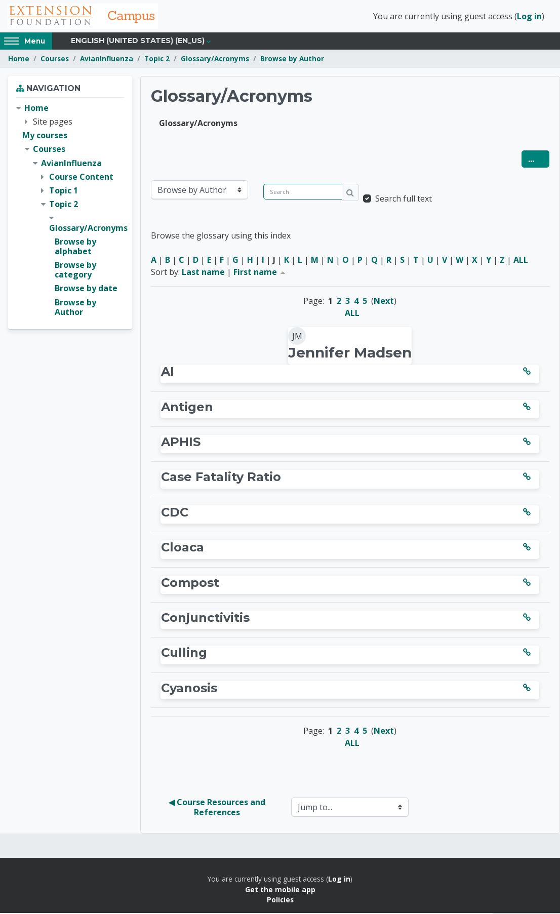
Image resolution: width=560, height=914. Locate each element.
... (538, 160)
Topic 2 (157, 59)
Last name (203, 273)
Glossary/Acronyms (215, 59)
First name (260, 273)
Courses (55, 59)
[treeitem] (70, 211)
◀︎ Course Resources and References (218, 808)
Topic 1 (63, 191)
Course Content (81, 177)
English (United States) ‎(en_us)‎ (138, 41)
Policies (280, 900)
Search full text (403, 199)
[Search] (302, 193)
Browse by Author (292, 59)
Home (18, 59)
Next (384, 301)
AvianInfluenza (106, 59)
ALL (520, 260)
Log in (529, 16)
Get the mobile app (280, 890)
